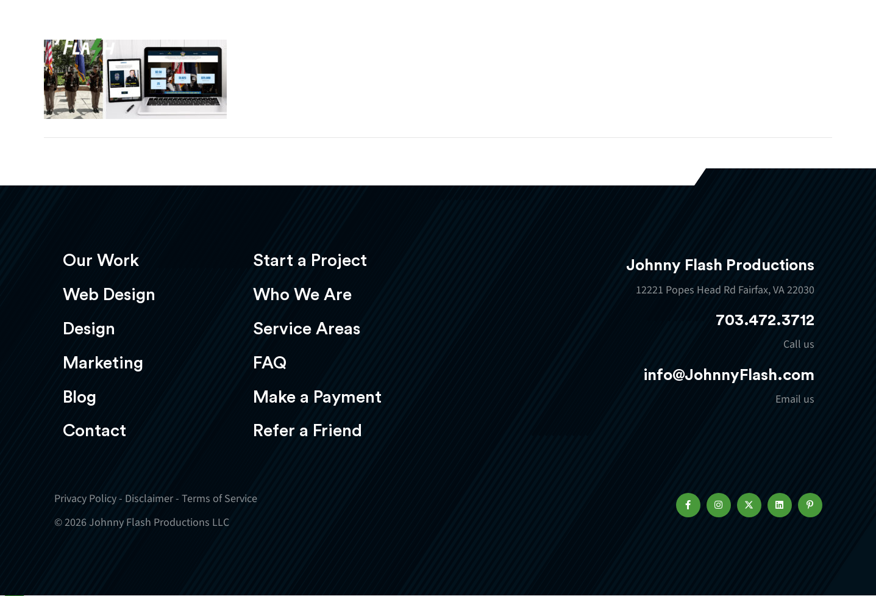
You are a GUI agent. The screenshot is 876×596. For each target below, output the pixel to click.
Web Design (428, 46)
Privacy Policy (85, 498)
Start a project (751, 48)
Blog (79, 397)
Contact (94, 430)
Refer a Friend (307, 430)
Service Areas (306, 328)
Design (508, 46)
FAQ (270, 363)
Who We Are (302, 294)
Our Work (339, 46)
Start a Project (310, 260)
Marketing (587, 46)
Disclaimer (149, 498)
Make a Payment (317, 397)
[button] (688, 505)
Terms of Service (219, 498)
